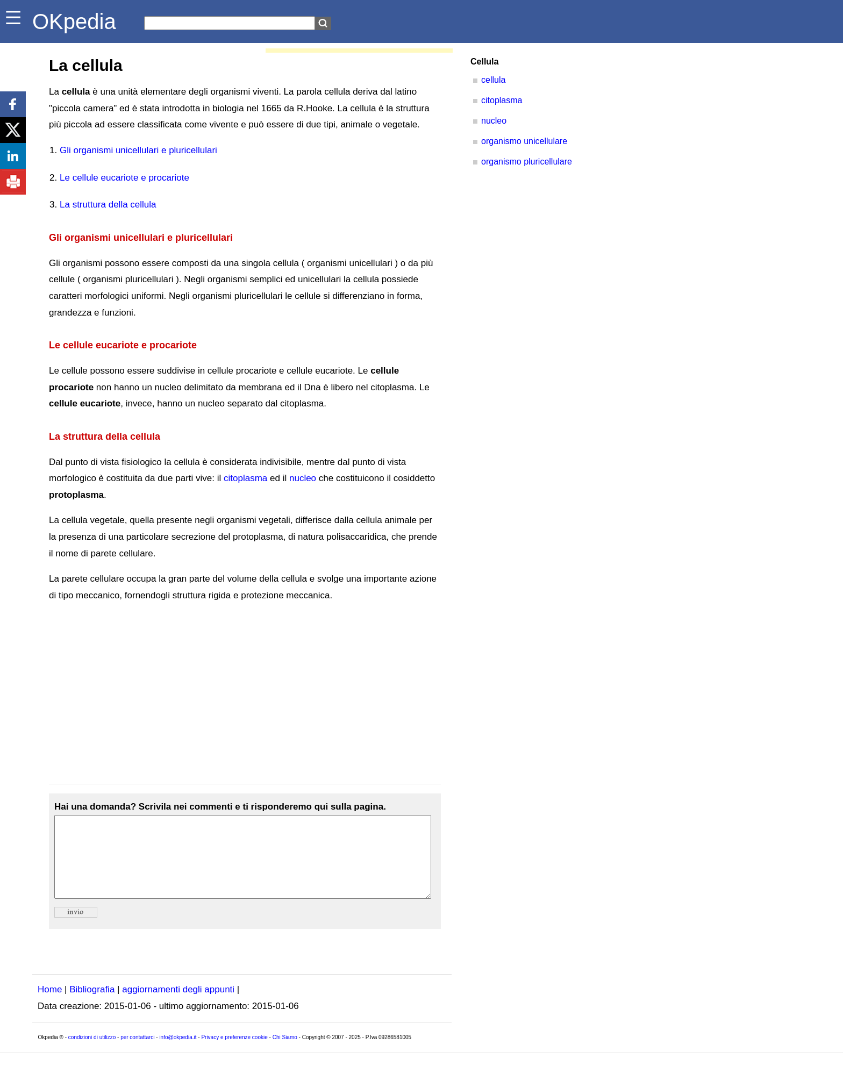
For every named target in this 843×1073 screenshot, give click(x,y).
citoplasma (245, 478)
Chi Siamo (285, 1053)
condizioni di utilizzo (92, 1053)
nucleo (302, 478)
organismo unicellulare (524, 141)
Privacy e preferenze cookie (234, 1053)
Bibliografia (92, 1005)
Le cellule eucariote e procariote (124, 178)
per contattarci (137, 1053)
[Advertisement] (244, 694)
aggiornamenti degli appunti (178, 1005)
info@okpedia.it (177, 1053)
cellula (493, 79)
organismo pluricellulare (526, 161)
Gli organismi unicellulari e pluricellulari (138, 150)
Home (50, 1005)
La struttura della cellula (108, 204)
